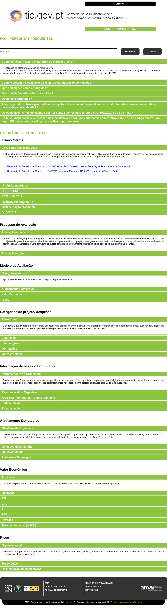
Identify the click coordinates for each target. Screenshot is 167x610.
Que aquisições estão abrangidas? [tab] (25, 88)
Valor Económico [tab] (13, 294)
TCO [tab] (5, 509)
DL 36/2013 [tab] (9, 212)
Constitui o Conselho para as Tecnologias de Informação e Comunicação (94, 166)
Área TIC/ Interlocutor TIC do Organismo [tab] (28, 397)
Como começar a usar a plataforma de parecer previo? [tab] (38, 61)
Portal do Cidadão (56, 590)
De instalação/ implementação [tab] (22, 568)
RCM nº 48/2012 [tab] (12, 196)
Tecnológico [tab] (10, 563)
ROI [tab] (4, 514)
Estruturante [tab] (10, 319)
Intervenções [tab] (10, 343)
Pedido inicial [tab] (11, 403)
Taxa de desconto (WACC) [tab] (19, 525)
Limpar (152, 51)
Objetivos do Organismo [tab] (18, 428)
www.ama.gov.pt (120, 602)
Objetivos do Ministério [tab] (17, 446)
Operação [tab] (8, 493)
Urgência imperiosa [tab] (15, 185)
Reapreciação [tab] (11, 408)
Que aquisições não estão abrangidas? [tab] (27, 93)
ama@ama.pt (136, 602)
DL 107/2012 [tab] (10, 190)
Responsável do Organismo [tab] (20, 392)
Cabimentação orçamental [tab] (19, 207)
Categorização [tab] (11, 273)
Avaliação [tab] (13, 232)
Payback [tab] (7, 519)
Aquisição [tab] (8, 477)
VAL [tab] (4, 503)
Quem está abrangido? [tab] (17, 98)
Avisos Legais (93, 586)
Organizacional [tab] (12, 545)
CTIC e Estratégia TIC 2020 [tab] (19, 147)
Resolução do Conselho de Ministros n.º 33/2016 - (32, 166)
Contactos (91, 590)
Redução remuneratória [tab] (17, 201)
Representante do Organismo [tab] (21, 373)
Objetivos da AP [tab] (12, 452)
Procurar (130, 51)
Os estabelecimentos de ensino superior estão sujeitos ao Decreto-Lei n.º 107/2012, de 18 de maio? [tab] (67, 112)
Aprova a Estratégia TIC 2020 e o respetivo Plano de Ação (88, 171)
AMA (47, 583)
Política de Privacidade (99, 583)
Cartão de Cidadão (56, 586)
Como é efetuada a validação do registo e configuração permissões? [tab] (47, 82)
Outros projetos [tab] (12, 354)
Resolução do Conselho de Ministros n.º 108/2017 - (33, 171)
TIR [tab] (4, 498)
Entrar (120, 4)
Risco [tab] (5, 299)
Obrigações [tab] (9, 348)
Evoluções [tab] (9, 337)
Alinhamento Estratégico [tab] (18, 288)
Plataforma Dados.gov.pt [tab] (18, 457)
